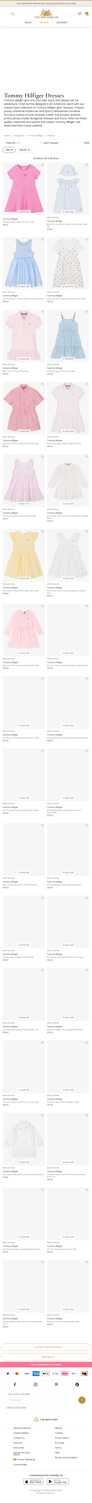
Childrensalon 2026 (52, 1490)
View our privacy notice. (16, 1407)
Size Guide (18, 1447)
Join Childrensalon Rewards (46, 1364)
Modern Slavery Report (66, 1457)
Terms (58, 1447)
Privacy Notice (62, 1437)
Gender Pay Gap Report (21, 1453)
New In (28, 22)
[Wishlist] (79, 14)
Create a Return (21, 1433)
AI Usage (59, 1442)
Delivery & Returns (22, 1428)
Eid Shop (44, 22)
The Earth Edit (46, 1419)
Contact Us (19, 1437)
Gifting (58, 1428)
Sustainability (20, 1464)
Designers (62, 22)
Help (57, 1452)
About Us (17, 1442)
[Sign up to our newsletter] (82, 1400)
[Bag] (87, 14)
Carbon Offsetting (24, 1459)
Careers (59, 1433)
